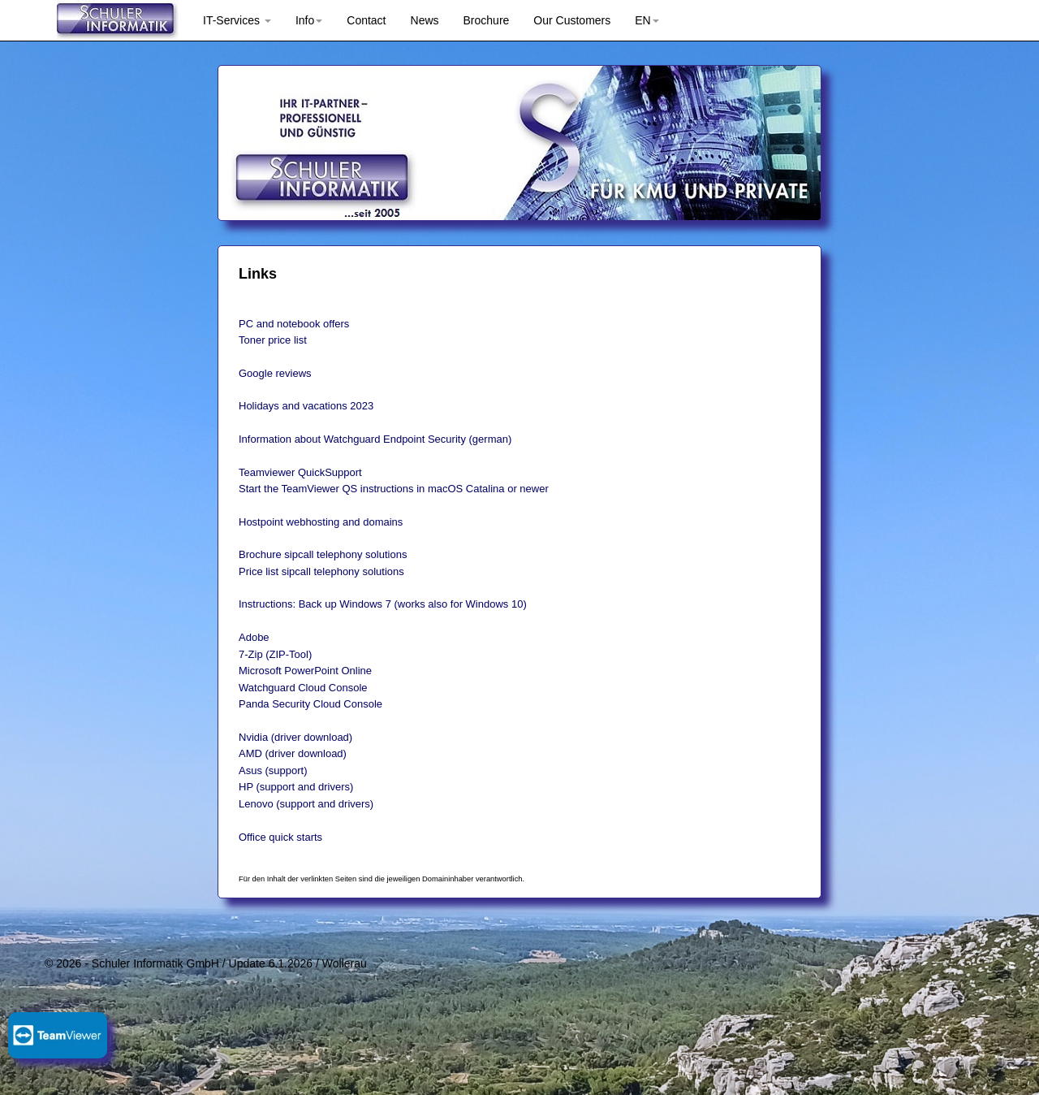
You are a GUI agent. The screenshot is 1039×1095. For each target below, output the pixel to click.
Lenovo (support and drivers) (306, 804)
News (425, 20)
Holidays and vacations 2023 (306, 406)
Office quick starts (280, 837)
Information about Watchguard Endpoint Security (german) (375, 439)
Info (308, 20)
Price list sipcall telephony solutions (321, 571)
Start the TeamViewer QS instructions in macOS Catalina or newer (394, 489)
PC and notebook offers (294, 324)
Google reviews (275, 373)
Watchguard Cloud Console (303, 688)
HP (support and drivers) (296, 787)
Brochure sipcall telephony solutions (323, 554)
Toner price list (273, 340)
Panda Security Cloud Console (310, 704)
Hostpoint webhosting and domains (321, 522)
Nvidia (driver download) (295, 737)
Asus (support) (273, 770)
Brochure (486, 20)
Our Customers (571, 20)
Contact (366, 20)
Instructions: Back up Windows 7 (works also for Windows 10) (383, 604)
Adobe (254, 637)
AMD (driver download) (293, 753)
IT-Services (237, 20)
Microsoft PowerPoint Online (305, 670)
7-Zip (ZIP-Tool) (275, 654)
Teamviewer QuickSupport (300, 472)
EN (646, 20)
